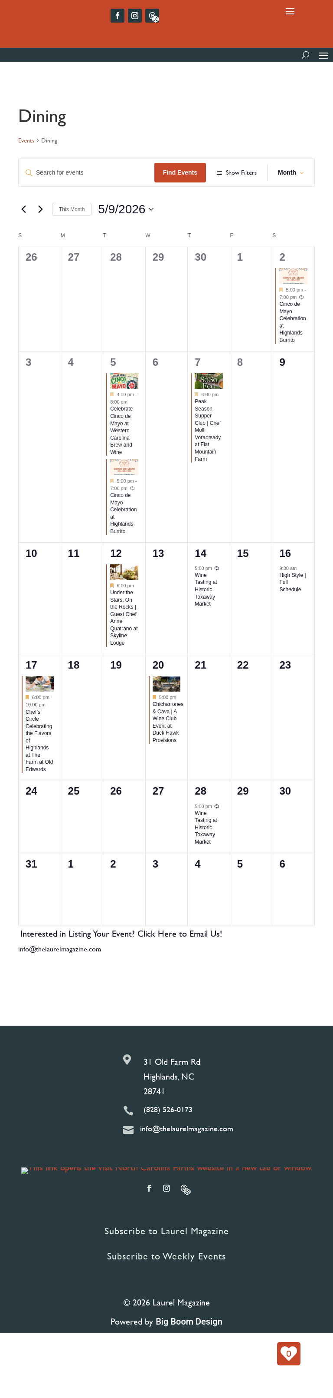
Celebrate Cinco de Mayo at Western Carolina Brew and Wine (121, 459)
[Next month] (40, 237)
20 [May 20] (158, 693)
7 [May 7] (197, 390)
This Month (72, 238)
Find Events (182, 172)
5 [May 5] (113, 390)
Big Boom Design (189, 1350)
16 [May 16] (285, 581)
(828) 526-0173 (168, 1138)
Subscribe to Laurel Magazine (166, 1259)
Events (26, 140)
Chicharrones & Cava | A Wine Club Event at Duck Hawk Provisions (168, 750)
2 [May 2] (282, 286)
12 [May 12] (116, 581)
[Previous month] (23, 237)
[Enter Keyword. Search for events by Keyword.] (87, 172)
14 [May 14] (200, 581)
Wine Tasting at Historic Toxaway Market (206, 617)
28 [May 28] (200, 819)
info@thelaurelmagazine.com (59, 977)
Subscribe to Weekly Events (166, 1284)
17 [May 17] (31, 693)
